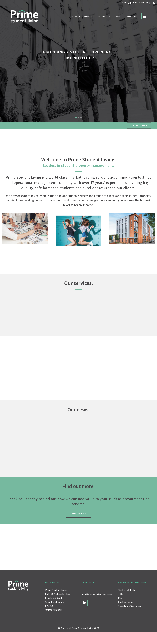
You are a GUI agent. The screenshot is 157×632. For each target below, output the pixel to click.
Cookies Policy (125, 601)
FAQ (120, 597)
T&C (120, 593)
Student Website (127, 589)
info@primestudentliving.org (139, 2)
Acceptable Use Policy (129, 605)
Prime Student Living (56, 589)
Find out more (138, 125)
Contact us (78, 513)
